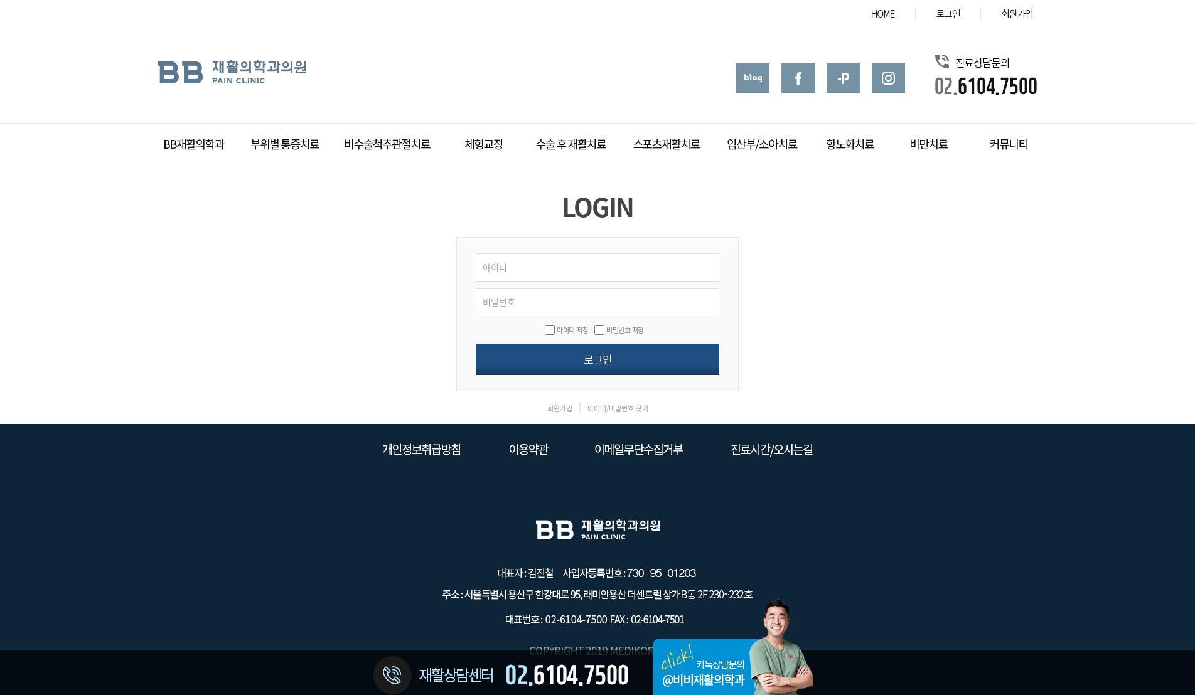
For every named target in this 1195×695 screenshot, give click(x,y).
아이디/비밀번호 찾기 (617, 408)
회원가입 (559, 408)
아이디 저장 (572, 330)
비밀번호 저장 (625, 330)
